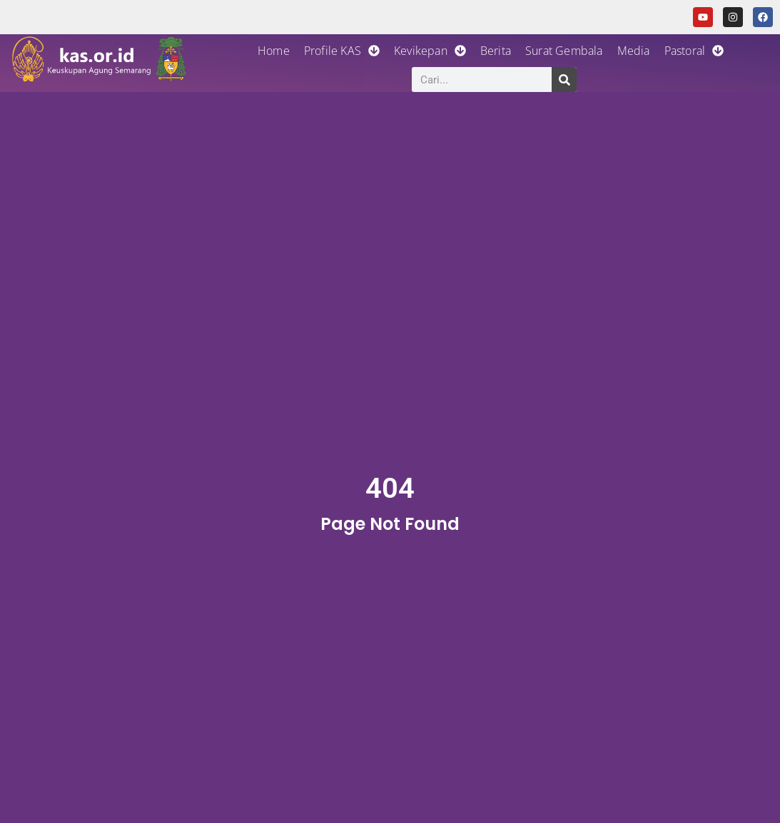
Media (633, 50)
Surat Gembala (564, 50)
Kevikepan (430, 50)
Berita (495, 50)
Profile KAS (342, 50)
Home (274, 50)
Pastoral (694, 50)
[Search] (564, 79)
